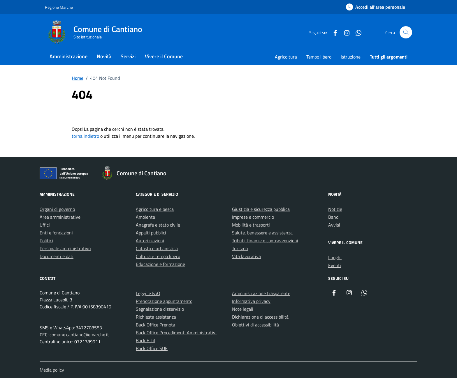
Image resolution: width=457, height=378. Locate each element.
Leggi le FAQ (148, 293)
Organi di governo (57, 209)
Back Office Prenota (155, 324)
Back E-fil (145, 340)
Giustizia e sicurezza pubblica (261, 209)
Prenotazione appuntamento (164, 301)
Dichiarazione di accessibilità (260, 316)
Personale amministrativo (65, 248)
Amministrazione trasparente (261, 293)
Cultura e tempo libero (158, 256)
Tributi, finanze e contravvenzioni (265, 240)
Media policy (52, 369)
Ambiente (145, 216)
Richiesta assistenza (156, 316)
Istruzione (351, 56)
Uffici (45, 224)
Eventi (334, 265)
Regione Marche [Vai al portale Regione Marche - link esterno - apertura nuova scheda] (59, 7)
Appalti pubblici (151, 232)
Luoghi (335, 257)
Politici (46, 240)
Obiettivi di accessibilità (255, 324)
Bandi (334, 216)
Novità (104, 56)
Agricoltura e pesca (155, 209)
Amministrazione (68, 56)
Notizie (335, 209)
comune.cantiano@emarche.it (79, 334)
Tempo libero (318, 56)
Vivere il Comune (164, 56)
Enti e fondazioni (56, 232)
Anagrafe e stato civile (158, 224)
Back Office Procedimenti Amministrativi (176, 332)
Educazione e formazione (160, 264)
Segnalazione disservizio (160, 308)
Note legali (242, 308)
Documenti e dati (56, 256)
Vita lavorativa (246, 256)
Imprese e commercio (253, 216)
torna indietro (85, 136)
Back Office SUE (152, 348)
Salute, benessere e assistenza (262, 232)
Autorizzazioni (150, 240)
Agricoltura (286, 56)
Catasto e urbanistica (157, 248)
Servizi (128, 56)
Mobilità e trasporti (251, 224)
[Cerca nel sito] (406, 32)
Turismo (240, 248)
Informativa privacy (251, 301)
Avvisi (334, 224)
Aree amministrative (60, 216)
